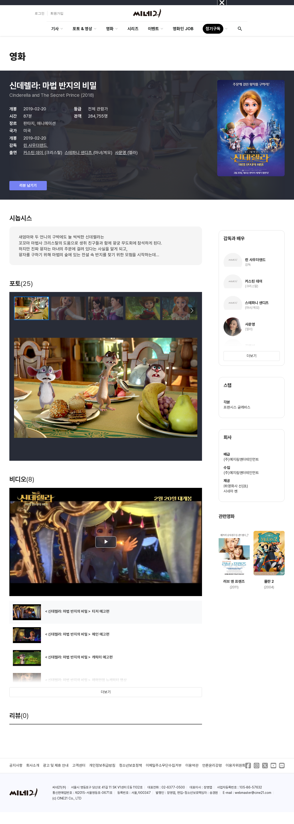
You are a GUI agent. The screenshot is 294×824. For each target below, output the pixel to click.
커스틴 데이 (33, 152)
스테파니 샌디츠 (79, 152)
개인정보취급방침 (102, 765)
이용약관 (191, 765)
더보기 (106, 692)
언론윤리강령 (212, 765)
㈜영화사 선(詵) (236, 486)
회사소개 (32, 765)
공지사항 (15, 765)
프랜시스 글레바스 (237, 407)
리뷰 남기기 (28, 185)
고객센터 (78, 765)
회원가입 (56, 13)
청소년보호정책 (130, 765)
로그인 (39, 13)
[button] (192, 311)
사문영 (121, 152)
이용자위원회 (235, 765)
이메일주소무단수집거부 (164, 765)
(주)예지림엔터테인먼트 (241, 459)
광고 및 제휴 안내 (56, 765)
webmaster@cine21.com (253, 793)
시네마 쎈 (231, 491)
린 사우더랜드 (35, 145)
